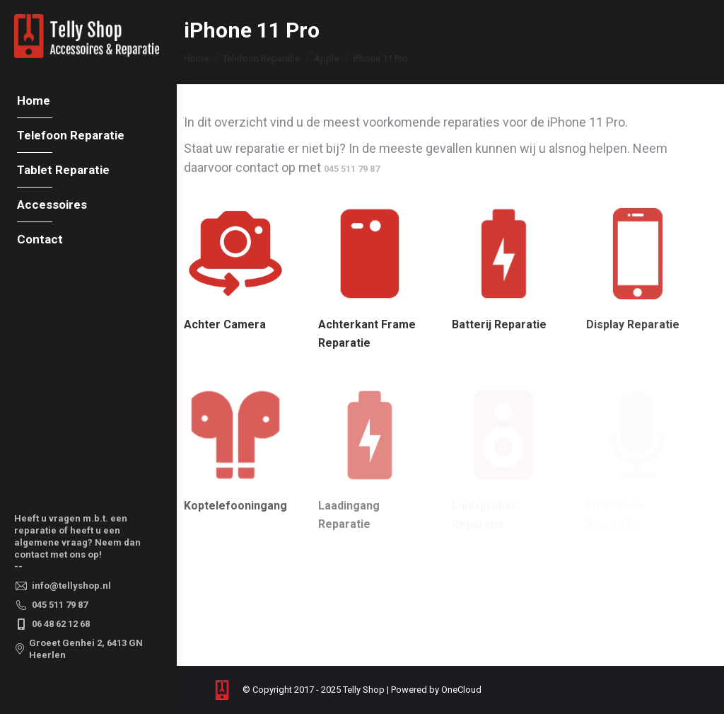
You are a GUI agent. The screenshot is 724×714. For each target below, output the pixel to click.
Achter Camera (225, 324)
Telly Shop (364, 689)
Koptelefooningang (235, 505)
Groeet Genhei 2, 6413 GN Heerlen (78, 649)
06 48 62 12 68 (52, 624)
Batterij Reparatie (499, 324)
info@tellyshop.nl (62, 586)
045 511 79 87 (51, 605)
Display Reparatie (632, 324)
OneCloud (461, 689)
